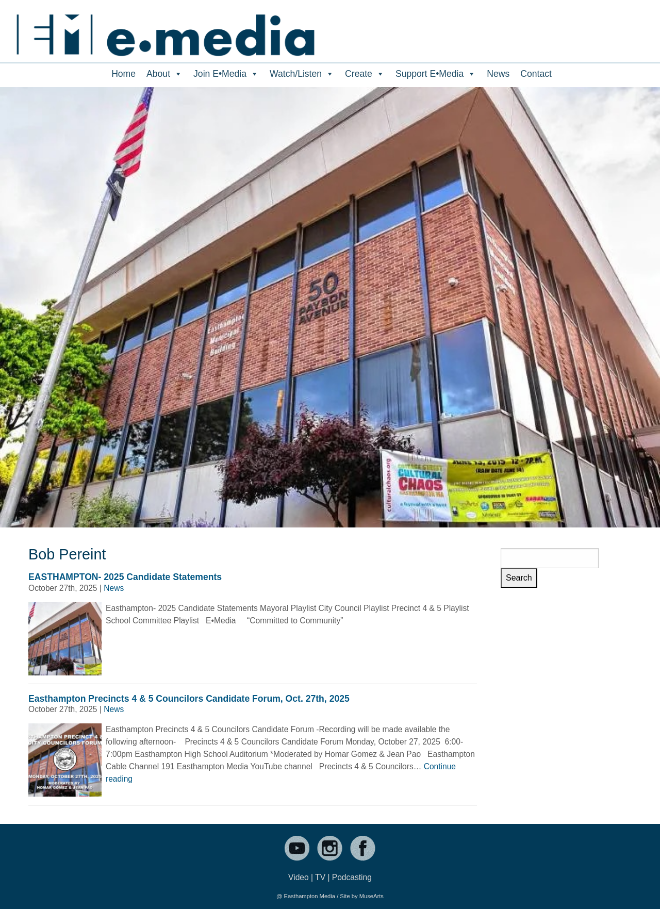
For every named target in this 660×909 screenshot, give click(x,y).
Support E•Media (435, 73)
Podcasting (352, 877)
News (498, 74)
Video (298, 877)
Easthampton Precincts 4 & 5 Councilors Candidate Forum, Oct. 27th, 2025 (189, 698)
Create (365, 73)
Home (123, 74)
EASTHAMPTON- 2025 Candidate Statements (125, 577)
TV (320, 877)
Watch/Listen (302, 73)
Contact (536, 74)
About (164, 73)
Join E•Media (226, 73)
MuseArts (371, 896)
